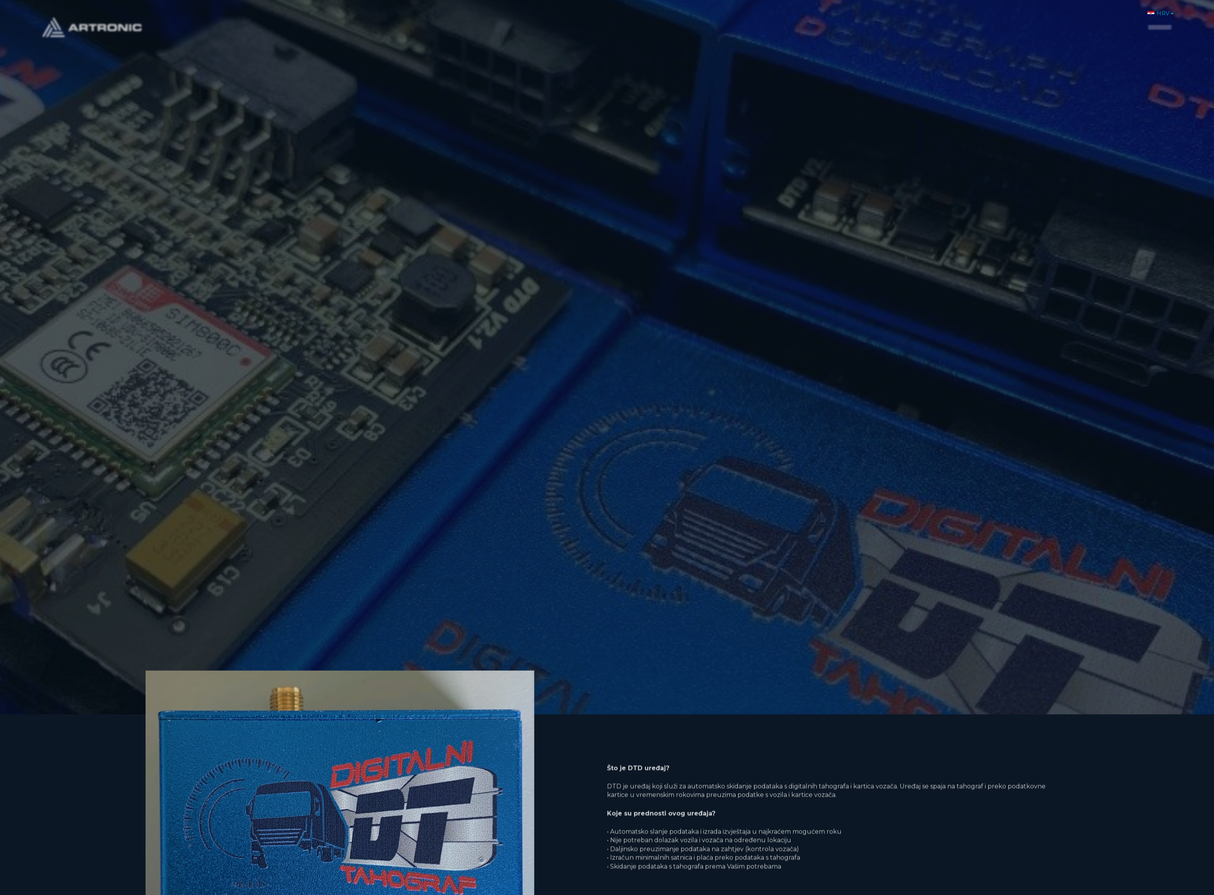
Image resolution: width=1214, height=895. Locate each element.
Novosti (1046, 18)
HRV (1158, 7)
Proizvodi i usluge (992, 18)
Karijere (1083, 18)
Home (902, 18)
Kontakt (1121, 18)
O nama (937, 18)
